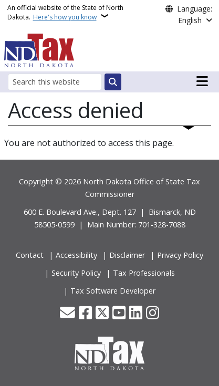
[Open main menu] (202, 81)
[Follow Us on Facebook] (85, 314)
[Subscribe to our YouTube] (119, 314)
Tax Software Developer (112, 291)
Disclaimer (127, 255)
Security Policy (76, 273)
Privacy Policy (180, 255)
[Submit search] (113, 82)
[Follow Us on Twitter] (102, 314)
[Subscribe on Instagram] (152, 314)
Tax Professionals (144, 273)
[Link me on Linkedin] (135, 314)
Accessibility (76, 255)
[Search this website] (55, 82)
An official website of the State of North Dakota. (65, 12)
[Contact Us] (67, 314)
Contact (30, 255)
